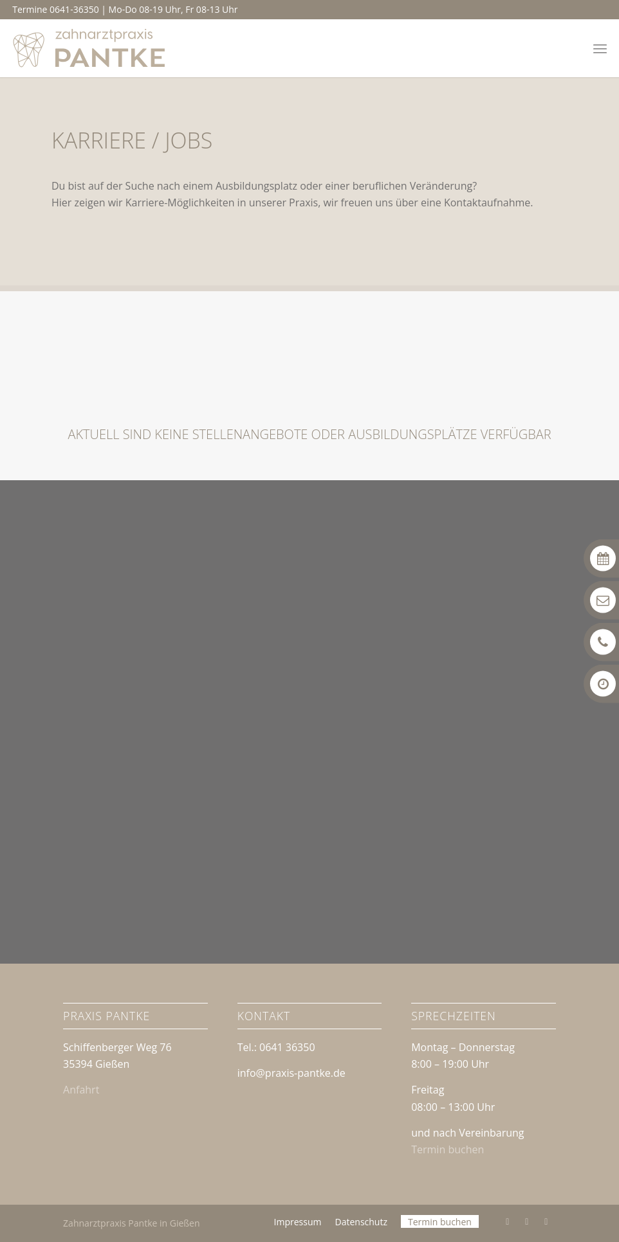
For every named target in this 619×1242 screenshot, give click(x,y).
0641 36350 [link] (287, 1047)
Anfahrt (81, 1090)
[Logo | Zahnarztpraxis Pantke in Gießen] (89, 48)
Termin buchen (447, 1149)
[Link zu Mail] (546, 1221)
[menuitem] (600, 48)
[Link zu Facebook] (507, 1221)
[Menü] (600, 48)
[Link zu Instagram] (527, 1221)
